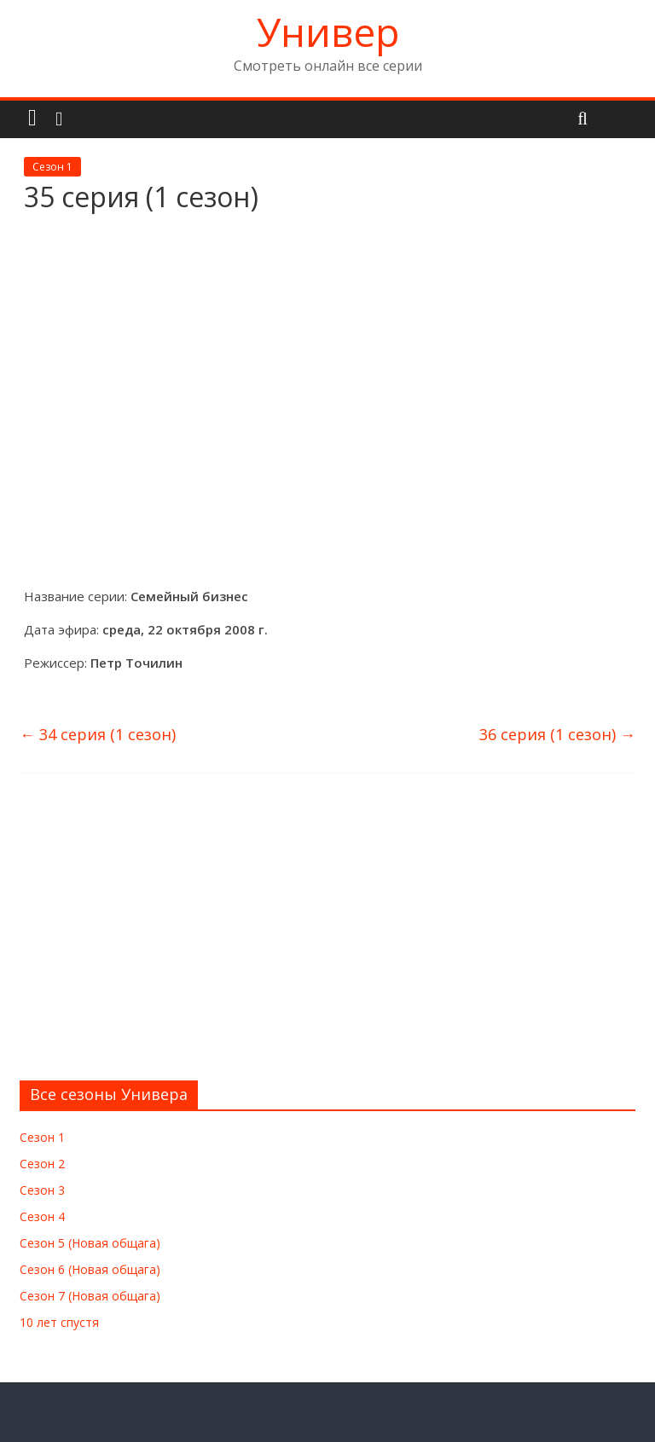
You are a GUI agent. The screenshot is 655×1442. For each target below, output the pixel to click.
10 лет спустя (59, 1322)
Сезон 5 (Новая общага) (90, 1243)
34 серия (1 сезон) (98, 734)
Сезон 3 (42, 1190)
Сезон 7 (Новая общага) (90, 1296)
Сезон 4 (42, 1216)
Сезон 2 (42, 1163)
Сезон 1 (52, 166)
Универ (328, 31)
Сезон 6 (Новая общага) (90, 1269)
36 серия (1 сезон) (557, 734)
